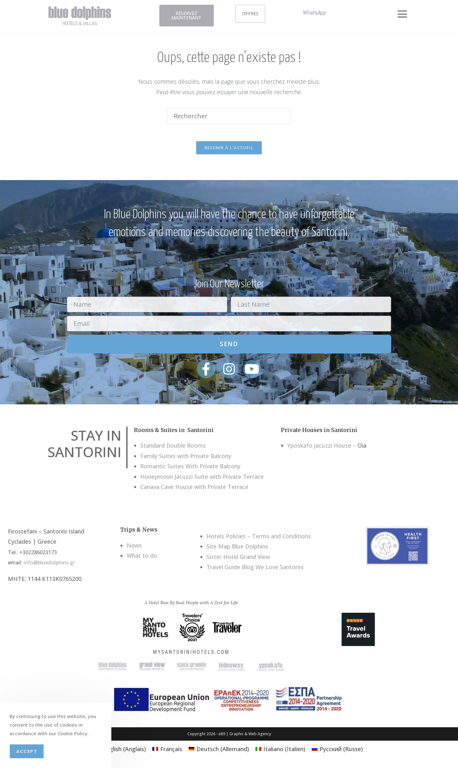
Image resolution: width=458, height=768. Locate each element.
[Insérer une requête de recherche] (229, 116)
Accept (26, 751)
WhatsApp (314, 12)
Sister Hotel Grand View (238, 558)
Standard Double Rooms (173, 447)
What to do (142, 558)
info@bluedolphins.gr (49, 564)
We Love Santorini (279, 569)
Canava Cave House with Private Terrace (194, 489)
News (134, 547)
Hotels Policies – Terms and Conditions (258, 538)
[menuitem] (120, 751)
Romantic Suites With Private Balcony (190, 468)
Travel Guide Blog (230, 569)
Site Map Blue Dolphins (237, 548)
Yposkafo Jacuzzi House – (321, 447)
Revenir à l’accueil (229, 150)
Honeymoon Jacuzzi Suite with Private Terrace (202, 479)
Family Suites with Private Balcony (185, 458)
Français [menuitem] (171, 751)
